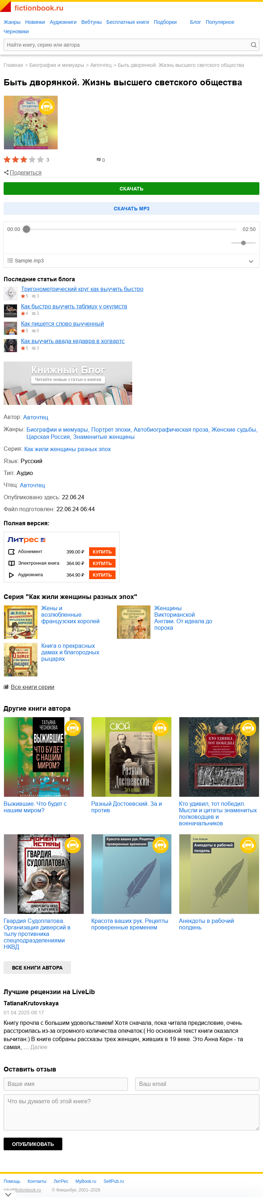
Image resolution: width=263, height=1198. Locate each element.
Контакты (37, 1181)
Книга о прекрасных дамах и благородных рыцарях (70, 652)
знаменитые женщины (104, 437)
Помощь (12, 1181)
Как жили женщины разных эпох (67, 449)
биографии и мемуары (56, 65)
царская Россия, (48, 437)
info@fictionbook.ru (22, 1190)
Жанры (12, 22)
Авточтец (101, 65)
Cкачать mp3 (132, 208)
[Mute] (224, 243)
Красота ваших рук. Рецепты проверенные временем (129, 924)
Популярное (220, 22)
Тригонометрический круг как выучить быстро (82, 289)
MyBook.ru (85, 1181)
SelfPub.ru (114, 1181)
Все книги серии (32, 687)
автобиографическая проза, (172, 430)
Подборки (165, 22)
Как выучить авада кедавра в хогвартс (73, 341)
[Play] (30, 243)
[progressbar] (131, 229)
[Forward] (46, 243)
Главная (13, 65)
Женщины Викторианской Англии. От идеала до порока (183, 618)
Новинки (35, 22)
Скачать (131, 189)
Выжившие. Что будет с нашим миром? (35, 807)
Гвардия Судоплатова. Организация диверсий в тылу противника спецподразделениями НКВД (37, 934)
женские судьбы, (235, 430)
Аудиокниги (63, 22)
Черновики (16, 31)
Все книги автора (37, 968)
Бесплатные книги (128, 22)
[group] (131, 238)
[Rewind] (14, 243)
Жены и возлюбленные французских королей (70, 614)
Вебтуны (91, 22)
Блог (195, 22)
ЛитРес (61, 1181)
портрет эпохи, (111, 430)
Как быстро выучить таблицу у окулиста (74, 306)
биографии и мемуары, (57, 430)
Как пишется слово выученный (62, 324)
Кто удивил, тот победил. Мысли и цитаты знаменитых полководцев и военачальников (218, 813)
